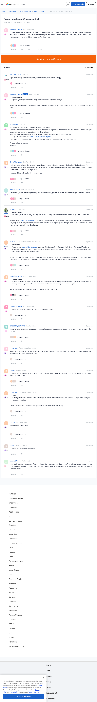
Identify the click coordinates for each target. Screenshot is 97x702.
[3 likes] (19, 265)
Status (11, 637)
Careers (12, 628)
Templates (13, 610)
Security (48, 665)
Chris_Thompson (16, 162)
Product (12, 529)
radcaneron (14, 348)
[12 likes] (20, 113)
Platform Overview (16, 498)
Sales (11, 548)
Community (12, 11)
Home (4, 11)
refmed (12, 370)
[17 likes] (20, 45)
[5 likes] (19, 179)
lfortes (12, 422)
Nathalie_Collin (15, 74)
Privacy (48, 682)
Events (11, 565)
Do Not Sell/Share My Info (49, 693)
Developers (13, 601)
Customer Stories (15, 579)
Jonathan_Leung (16, 276)
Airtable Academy (16, 561)
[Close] (43, 689)
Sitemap (48, 676)
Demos (11, 574)
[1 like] (18, 83)
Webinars (12, 583)
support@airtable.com (28, 220)
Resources (13, 588)
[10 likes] (20, 151)
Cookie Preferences (48, 699)
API (48, 671)
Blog (10, 633)
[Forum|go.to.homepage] (15, 4)
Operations (13, 539)
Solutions (12, 525)
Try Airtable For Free (16, 646)
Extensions (13, 507)
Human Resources (16, 543)
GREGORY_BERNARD (17, 326)
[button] (2, 5)
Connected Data (15, 521)
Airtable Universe (15, 615)
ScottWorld (14, 209)
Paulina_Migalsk (16, 306)
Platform (12, 494)
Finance (12, 552)
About (11, 624)
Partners (12, 592)
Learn (11, 556)
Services (12, 597)
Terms (48, 687)
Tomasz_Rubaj (15, 189)
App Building (14, 512)
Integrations (13, 503)
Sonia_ (12, 445)
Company (12, 619)
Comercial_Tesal (15, 392)
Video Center (14, 570)
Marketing (13, 534)
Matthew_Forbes (16, 29)
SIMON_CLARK (15, 242)
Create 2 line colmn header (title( (40, 137)
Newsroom (13, 642)
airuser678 (14, 461)
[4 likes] (19, 198)
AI (9, 516)
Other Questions (39, 11)
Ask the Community (25, 11)
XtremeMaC (14, 124)
